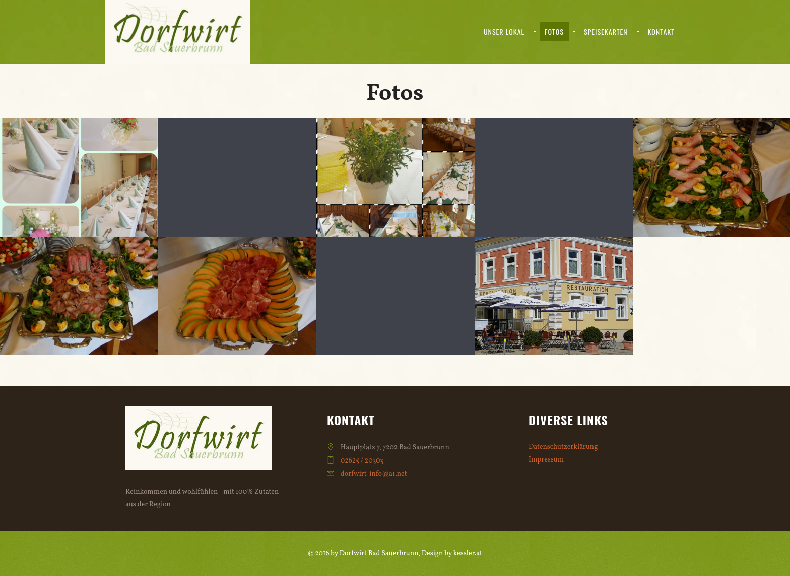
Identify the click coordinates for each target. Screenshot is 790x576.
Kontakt (661, 31)
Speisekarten (606, 31)
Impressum (546, 460)
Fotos (554, 31)
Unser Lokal (504, 31)
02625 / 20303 (362, 461)
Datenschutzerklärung (563, 447)
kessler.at (467, 553)
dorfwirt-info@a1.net (374, 474)
